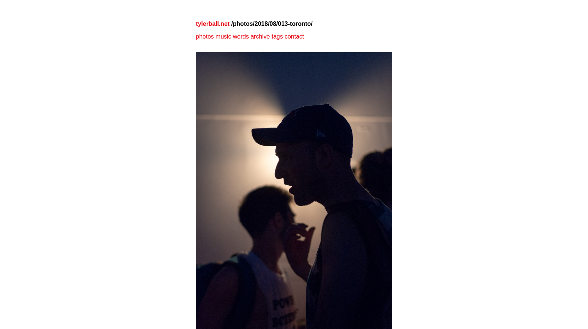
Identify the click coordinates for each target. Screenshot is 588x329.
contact (294, 36)
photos (205, 36)
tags (277, 36)
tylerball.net (213, 24)
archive (260, 36)
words (241, 36)
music (223, 36)
